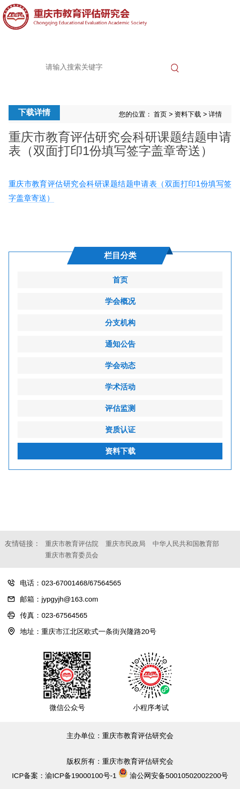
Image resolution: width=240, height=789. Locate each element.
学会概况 (120, 301)
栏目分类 (120, 255)
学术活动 (120, 387)
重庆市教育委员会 (71, 555)
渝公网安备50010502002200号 (173, 775)
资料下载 (187, 114)
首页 (160, 114)
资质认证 (120, 430)
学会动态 (120, 365)
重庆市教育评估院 (71, 543)
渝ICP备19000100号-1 (80, 775)
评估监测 (120, 408)
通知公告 (120, 344)
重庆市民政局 (125, 543)
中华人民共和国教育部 (186, 543)
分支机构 (120, 323)
